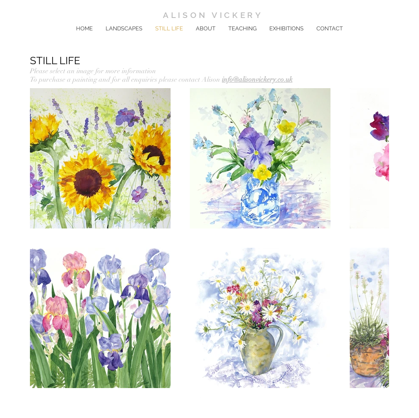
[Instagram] (212, 397)
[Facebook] (198, 397)
